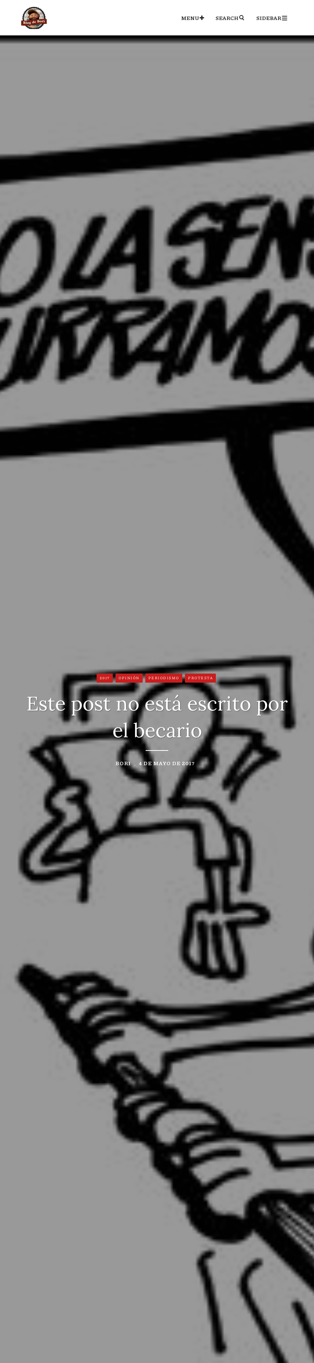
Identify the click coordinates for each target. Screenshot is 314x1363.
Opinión (129, 677)
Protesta (200, 677)
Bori (123, 763)
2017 (105, 677)
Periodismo (163, 677)
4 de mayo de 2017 (167, 763)
